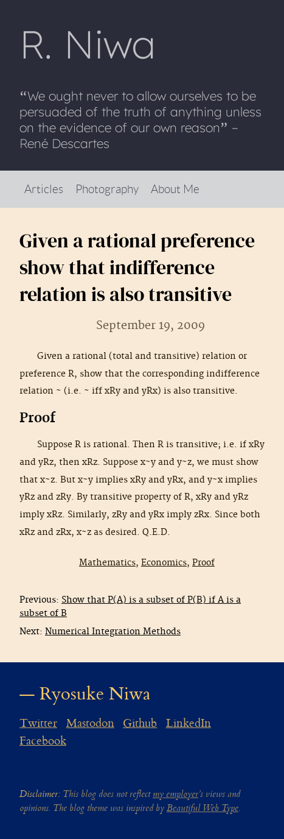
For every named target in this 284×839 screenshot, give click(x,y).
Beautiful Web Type (202, 808)
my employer (175, 794)
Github (140, 723)
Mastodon (90, 723)
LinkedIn (188, 723)
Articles (43, 189)
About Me (175, 189)
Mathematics (107, 562)
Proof (203, 562)
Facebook (42, 741)
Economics (164, 562)
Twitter (38, 723)
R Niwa (87, 43)
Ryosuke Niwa (95, 694)
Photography (107, 189)
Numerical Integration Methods (113, 631)
